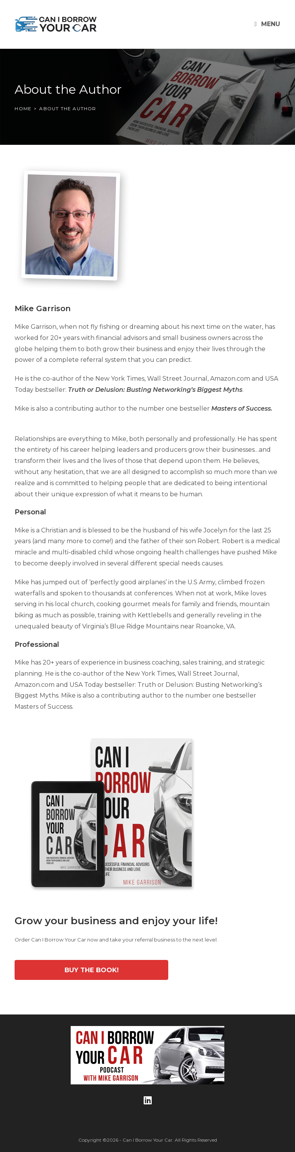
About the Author (67, 108)
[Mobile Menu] (267, 24)
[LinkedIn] (148, 1100)
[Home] (23, 108)
